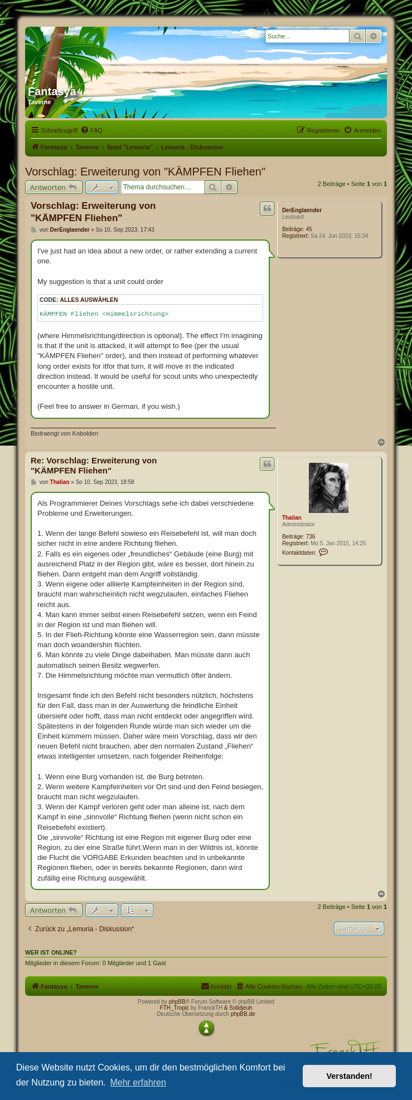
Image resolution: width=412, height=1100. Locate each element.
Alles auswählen (89, 300)
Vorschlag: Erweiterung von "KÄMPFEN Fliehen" (145, 171)
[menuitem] (91, 130)
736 (311, 537)
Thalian (292, 518)
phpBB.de (243, 1014)
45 (309, 229)
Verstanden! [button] (349, 1076)
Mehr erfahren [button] (138, 1082)
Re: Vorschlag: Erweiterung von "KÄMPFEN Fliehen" (94, 466)
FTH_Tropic (174, 1008)
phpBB (177, 1002)
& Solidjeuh (238, 1008)
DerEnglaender (302, 210)
